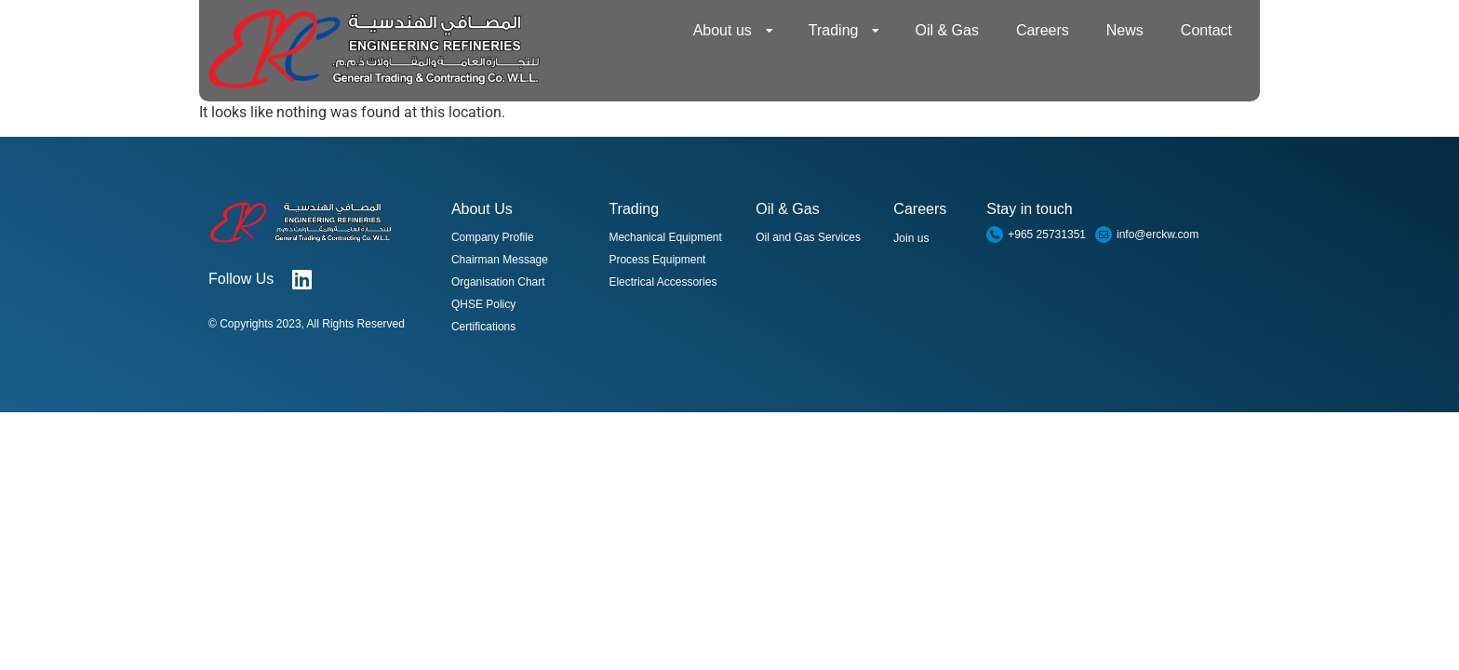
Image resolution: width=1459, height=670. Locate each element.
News (1125, 30)
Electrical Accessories (662, 281)
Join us (911, 238)
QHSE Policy (483, 304)
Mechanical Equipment (665, 237)
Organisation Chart (498, 281)
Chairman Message (499, 259)
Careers (1042, 30)
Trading (844, 31)
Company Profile (492, 237)
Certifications (483, 326)
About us (733, 31)
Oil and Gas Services (808, 237)
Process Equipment (657, 259)
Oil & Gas (946, 30)
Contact (1206, 30)
